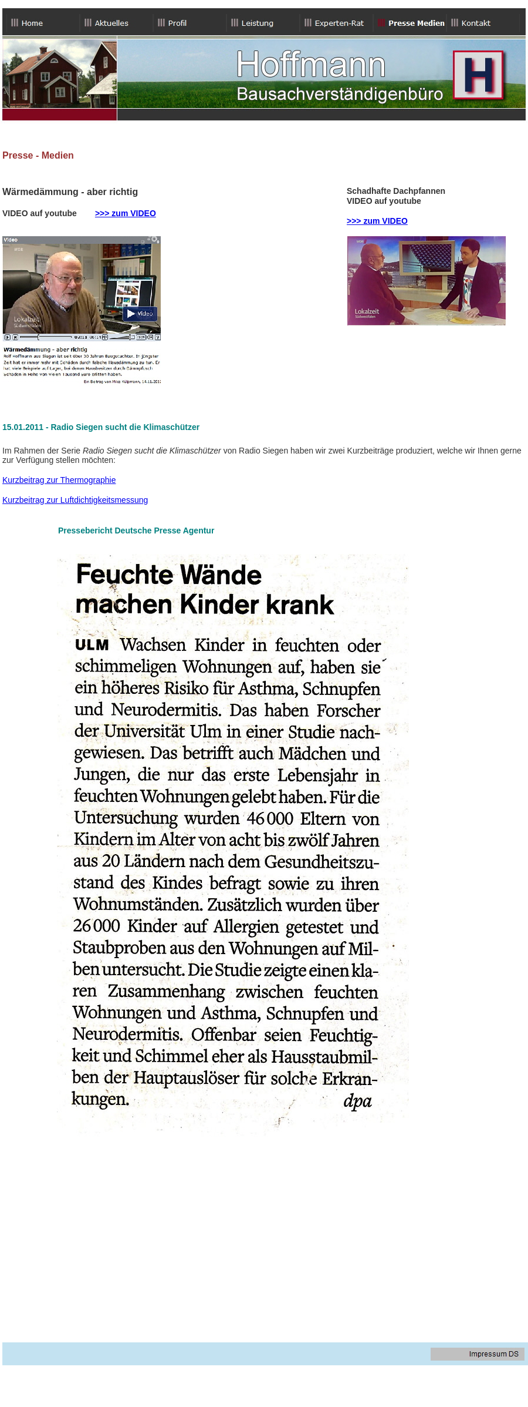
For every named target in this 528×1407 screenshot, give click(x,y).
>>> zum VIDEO (125, 213)
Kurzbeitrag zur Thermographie (59, 480)
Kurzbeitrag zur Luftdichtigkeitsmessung (75, 500)
